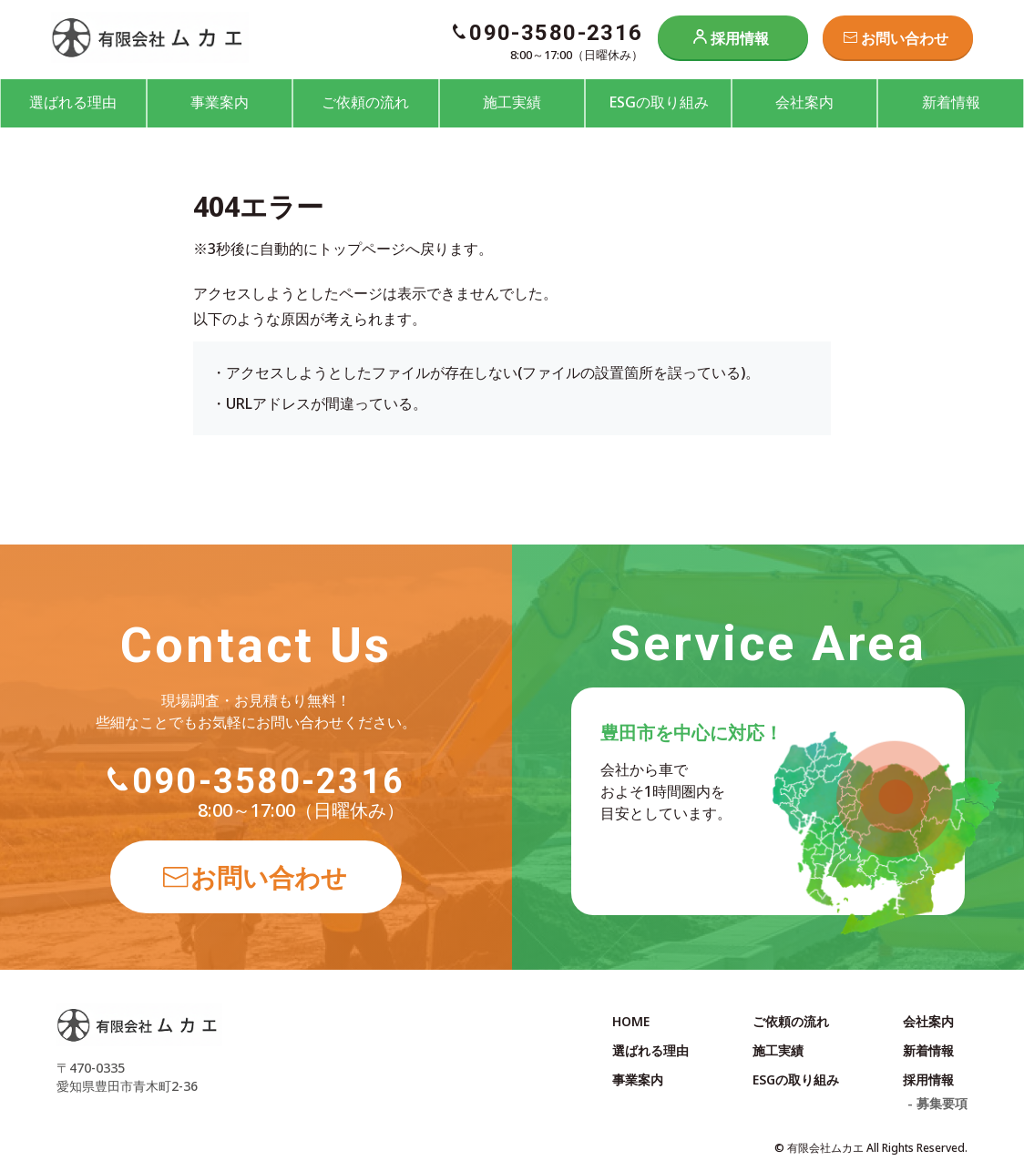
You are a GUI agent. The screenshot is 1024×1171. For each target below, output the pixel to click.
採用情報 (740, 38)
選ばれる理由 (73, 102)
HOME (631, 1021)
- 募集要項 (937, 1103)
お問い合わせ (904, 38)
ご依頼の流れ (365, 102)
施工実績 (512, 102)
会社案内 (804, 102)
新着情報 (951, 102)
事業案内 (219, 102)
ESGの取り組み (659, 102)
